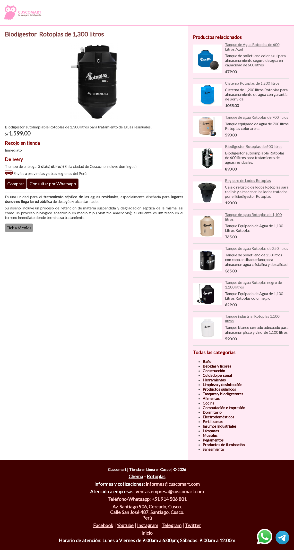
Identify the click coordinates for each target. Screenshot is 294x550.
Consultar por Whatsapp (53, 183)
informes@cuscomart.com (173, 484)
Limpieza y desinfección (222, 384)
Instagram (147, 525)
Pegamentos (213, 440)
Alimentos (211, 398)
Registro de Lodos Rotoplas (248, 180)
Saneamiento (213, 449)
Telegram (172, 525)
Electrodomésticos (218, 417)
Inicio (147, 533)
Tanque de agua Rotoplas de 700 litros (256, 117)
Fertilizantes (213, 421)
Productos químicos (219, 389)
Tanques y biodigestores (223, 393)
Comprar (15, 183)
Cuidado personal (217, 375)
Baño (207, 361)
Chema (136, 476)
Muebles (210, 435)
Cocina (208, 403)
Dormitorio (212, 412)
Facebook (103, 525)
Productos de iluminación (224, 444)
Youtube (125, 525)
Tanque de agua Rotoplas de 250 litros (256, 248)
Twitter (193, 525)
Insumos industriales (219, 426)
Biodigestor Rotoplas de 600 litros (253, 146)
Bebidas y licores (217, 366)
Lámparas (211, 430)
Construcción (214, 370)
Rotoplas (156, 476)
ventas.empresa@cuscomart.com (170, 491)
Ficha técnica (19, 227)
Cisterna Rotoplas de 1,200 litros (252, 83)
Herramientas (214, 380)
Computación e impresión (224, 407)
